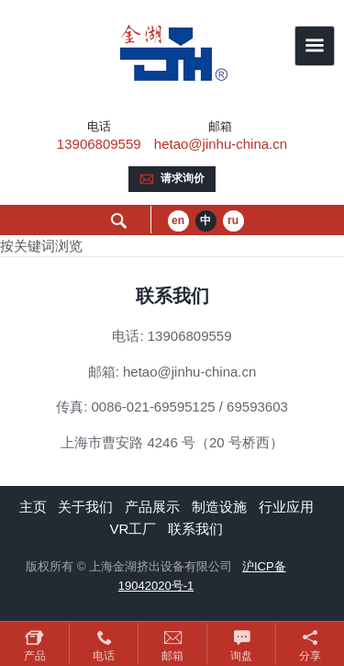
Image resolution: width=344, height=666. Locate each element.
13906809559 (99, 144)
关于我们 (85, 506)
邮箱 (172, 655)
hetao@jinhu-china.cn (220, 144)
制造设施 (219, 506)
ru (233, 220)
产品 (35, 655)
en (178, 220)
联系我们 (195, 528)
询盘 (241, 655)
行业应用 (286, 506)
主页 (33, 506)
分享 (310, 655)
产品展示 (152, 506)
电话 (104, 655)
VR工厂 (132, 528)
